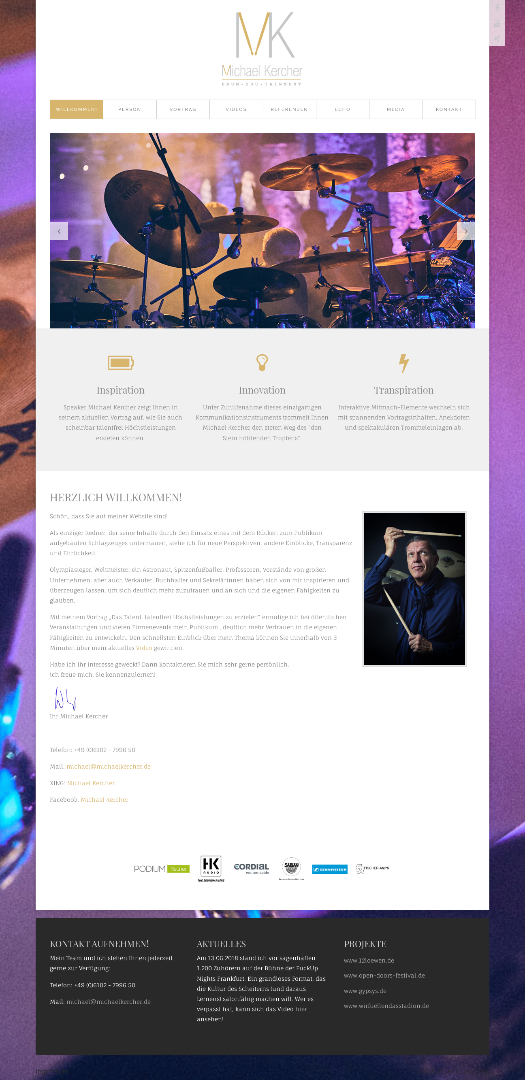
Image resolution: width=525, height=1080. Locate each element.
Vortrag (183, 109)
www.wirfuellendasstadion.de (386, 1005)
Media (396, 109)
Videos (236, 109)
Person (129, 109)
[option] (262, 230)
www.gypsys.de (365, 990)
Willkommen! (77, 109)
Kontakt (449, 109)
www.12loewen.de (369, 960)
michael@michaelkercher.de (108, 766)
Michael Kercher (91, 783)
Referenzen (289, 109)
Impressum (52, 1071)
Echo (343, 109)
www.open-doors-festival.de (384, 975)
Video (145, 647)
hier (301, 1008)
